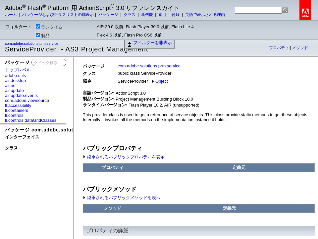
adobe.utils (15, 75)
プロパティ (279, 47)
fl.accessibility (18, 105)
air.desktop (15, 80)
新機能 (147, 14)
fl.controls (14, 115)
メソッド (300, 47)
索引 (162, 14)
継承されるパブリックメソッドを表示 (121, 197)
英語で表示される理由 (205, 14)
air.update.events (21, 95)
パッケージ (108, 14)
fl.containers (16, 110)
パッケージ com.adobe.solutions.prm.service (60, 129)
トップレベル (18, 69)
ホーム (11, 14)
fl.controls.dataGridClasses (30, 120)
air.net (11, 85)
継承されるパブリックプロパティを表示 (124, 156)
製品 (43, 35)
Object (161, 81)
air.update (14, 90)
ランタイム (49, 27)
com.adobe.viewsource (27, 100)
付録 (176, 14)
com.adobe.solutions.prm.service (32, 43)
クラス (130, 14)
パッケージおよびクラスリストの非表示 (58, 14)
